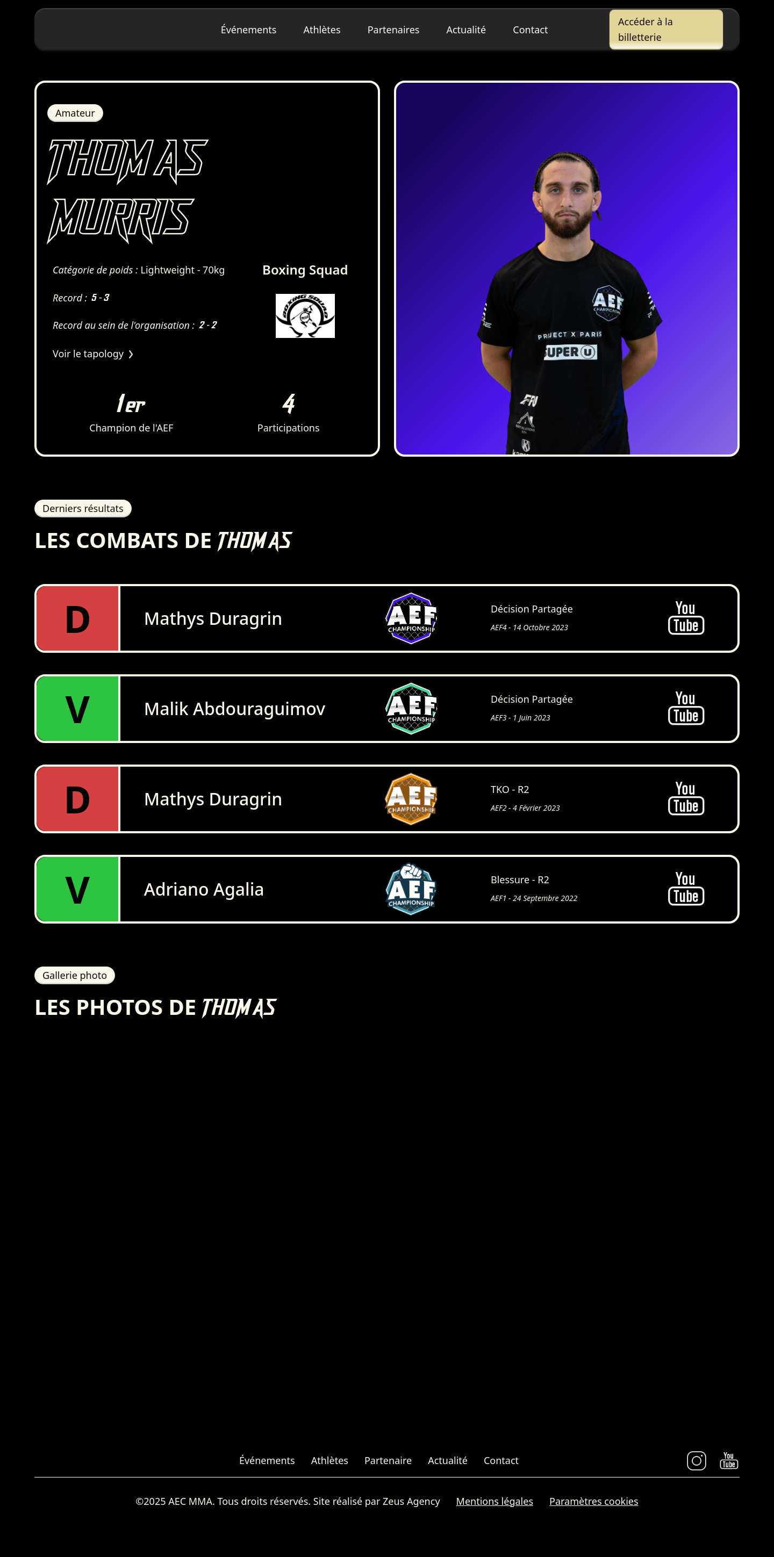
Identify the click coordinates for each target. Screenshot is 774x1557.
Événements (249, 29)
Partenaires (394, 29)
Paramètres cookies (594, 1506)
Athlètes (321, 29)
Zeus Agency (411, 1506)
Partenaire (388, 1465)
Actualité (466, 29)
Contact (530, 29)
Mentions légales (494, 1506)
